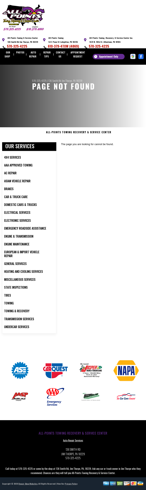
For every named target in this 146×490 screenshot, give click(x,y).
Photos (20, 52)
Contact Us (60, 54)
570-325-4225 (17, 46)
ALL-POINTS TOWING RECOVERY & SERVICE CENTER (78, 133)
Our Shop (7, 54)
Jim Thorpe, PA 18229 (72, 81)
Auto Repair (32, 54)
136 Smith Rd (54, 81)
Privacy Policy (71, 484)
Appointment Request (78, 54)
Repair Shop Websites (28, 484)
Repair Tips (47, 54)
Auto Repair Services (73, 442)
